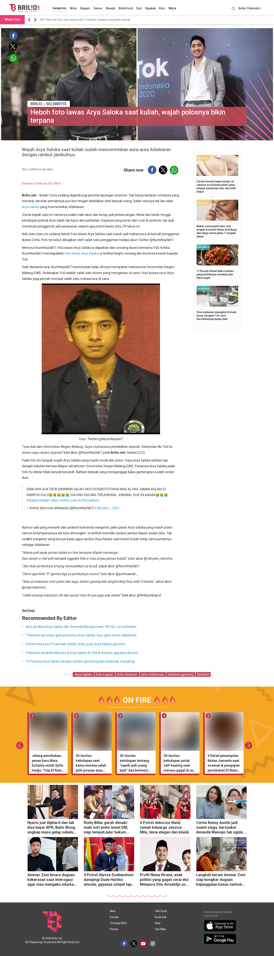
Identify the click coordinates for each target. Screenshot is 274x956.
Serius (97, 8)
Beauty (110, 8)
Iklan (112, 911)
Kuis (162, 8)
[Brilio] (24, 7)
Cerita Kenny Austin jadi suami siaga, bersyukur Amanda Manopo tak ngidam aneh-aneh (221, 827)
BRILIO (36, 104)
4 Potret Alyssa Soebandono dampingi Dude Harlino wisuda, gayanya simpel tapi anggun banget (109, 880)
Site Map (160, 929)
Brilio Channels (250, 8)
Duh (139, 8)
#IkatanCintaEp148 (41, 500)
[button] (30, 19)
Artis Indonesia (153, 674)
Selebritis (59, 8)
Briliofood (126, 8)
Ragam (85, 8)
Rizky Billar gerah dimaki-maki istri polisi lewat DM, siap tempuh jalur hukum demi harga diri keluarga (106, 827)
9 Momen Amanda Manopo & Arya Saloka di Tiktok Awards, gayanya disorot (82, 653)
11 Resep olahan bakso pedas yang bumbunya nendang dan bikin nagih (215, 274)
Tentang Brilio (118, 923)
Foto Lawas (105, 674)
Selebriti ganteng (181, 674)
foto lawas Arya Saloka (81, 253)
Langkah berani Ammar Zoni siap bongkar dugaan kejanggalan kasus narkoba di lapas (220, 880)
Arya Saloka (30, 207)
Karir (158, 923)
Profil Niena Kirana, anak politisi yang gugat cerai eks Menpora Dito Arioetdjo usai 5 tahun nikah (164, 880)
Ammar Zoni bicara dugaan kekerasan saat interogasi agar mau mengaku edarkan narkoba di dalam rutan (51, 880)
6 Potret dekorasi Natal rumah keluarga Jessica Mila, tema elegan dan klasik (164, 827)
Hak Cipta (161, 911)
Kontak (114, 917)
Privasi (114, 929)
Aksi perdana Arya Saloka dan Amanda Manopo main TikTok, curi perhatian (81, 627)
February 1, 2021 (107, 508)
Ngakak (150, 8)
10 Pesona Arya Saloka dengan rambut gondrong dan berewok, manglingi (80, 661)
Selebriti (203, 674)
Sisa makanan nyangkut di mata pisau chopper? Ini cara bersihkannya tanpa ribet (217, 316)
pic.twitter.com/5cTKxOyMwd (77, 500)
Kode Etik (160, 917)
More (172, 8)
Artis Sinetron (127, 674)
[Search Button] (233, 9)
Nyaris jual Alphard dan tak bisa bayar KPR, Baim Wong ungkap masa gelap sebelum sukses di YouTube (52, 827)
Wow (73, 8)
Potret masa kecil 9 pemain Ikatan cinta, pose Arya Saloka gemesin (76, 644)
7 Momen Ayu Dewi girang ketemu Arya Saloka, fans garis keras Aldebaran (81, 635)
